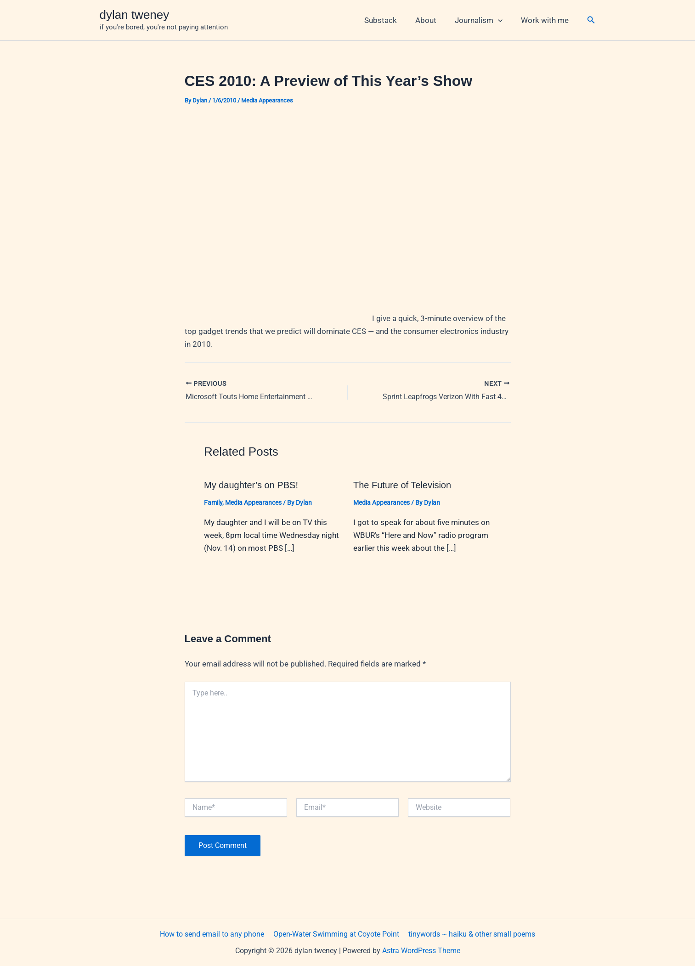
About (432, 20)
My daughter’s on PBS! (251, 485)
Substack (390, 20)
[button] (502, 20)
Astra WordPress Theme (421, 950)
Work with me (546, 20)
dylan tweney (135, 15)
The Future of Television (402, 485)
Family (213, 502)
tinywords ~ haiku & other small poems (470, 933)
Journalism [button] (483, 20)
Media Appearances (267, 100)
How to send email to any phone (214, 933)
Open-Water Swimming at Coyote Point (336, 933)
